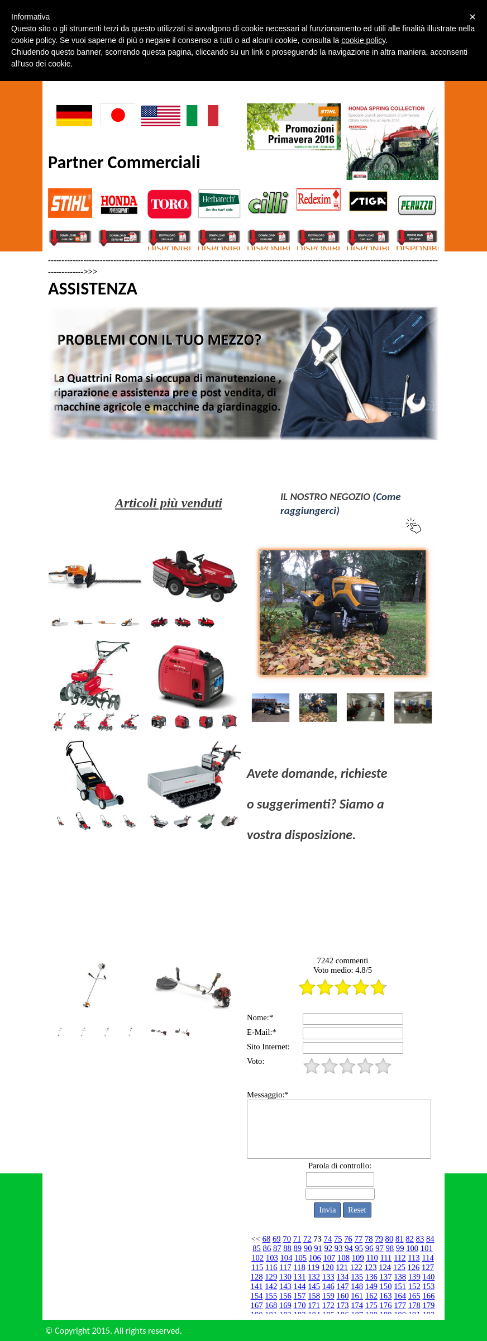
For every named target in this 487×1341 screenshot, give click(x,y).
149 (371, 1286)
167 (257, 1305)
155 (271, 1295)
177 (400, 1305)
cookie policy (363, 40)
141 (257, 1286)
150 (385, 1286)
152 (414, 1286)
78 (369, 1238)
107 (329, 1257)
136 (371, 1276)
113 (413, 1257)
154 (257, 1295)
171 (314, 1305)
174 (357, 1305)
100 (412, 1248)
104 (286, 1257)
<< (255, 1238)
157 (300, 1295)
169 (285, 1305)
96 (369, 1248)
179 (428, 1305)
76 (348, 1238)
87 (277, 1248)
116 (271, 1267)
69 (277, 1238)
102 (257, 1257)
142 (271, 1286)
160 (343, 1295)
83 (420, 1238)
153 (428, 1286)
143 (285, 1286)
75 (338, 1238)
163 (385, 1295)
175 (371, 1305)
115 (257, 1267)
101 (427, 1248)
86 (267, 1248)
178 (414, 1305)
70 (287, 1238)
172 (328, 1305)
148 (357, 1286)
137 (385, 1276)
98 (389, 1248)
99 (400, 1248)
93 (339, 1248)
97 (379, 1248)
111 (386, 1257)
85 (256, 1248)
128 (257, 1276)
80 (389, 1238)
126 (413, 1267)
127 (428, 1267)
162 (371, 1295)
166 (428, 1295)
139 (414, 1276)
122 (356, 1267)
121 (342, 1267)
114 (427, 1257)
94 (349, 1248)
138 (400, 1276)
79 (379, 1238)
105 (300, 1257)
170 (300, 1305)
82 (409, 1238)
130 (285, 1276)
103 (272, 1257)
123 (370, 1267)
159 (328, 1295)
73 (317, 1238)
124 (385, 1267)
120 (328, 1267)
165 (414, 1295)
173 (343, 1305)
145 (314, 1286)
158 (314, 1295)
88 (287, 1248)
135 (357, 1276)
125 (399, 1267)
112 (399, 1257)
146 (328, 1286)
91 (318, 1248)
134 (343, 1276)
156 (285, 1295)
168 (271, 1305)
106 (315, 1257)
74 (328, 1238)
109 (358, 1257)
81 (399, 1238)
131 (300, 1276)
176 (385, 1305)
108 (343, 1257)
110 (372, 1257)
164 (400, 1295)
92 (328, 1248)
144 (300, 1286)
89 (298, 1248)
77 (359, 1238)
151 (400, 1286)
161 (357, 1295)
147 (343, 1286)
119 (313, 1267)
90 (308, 1248)
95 (359, 1248)
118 (299, 1267)
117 (285, 1267)
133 (328, 1276)
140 (428, 1276)
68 (266, 1238)
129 (271, 1276)
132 (314, 1276)
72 (307, 1238)
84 (430, 1238)
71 (297, 1238)
